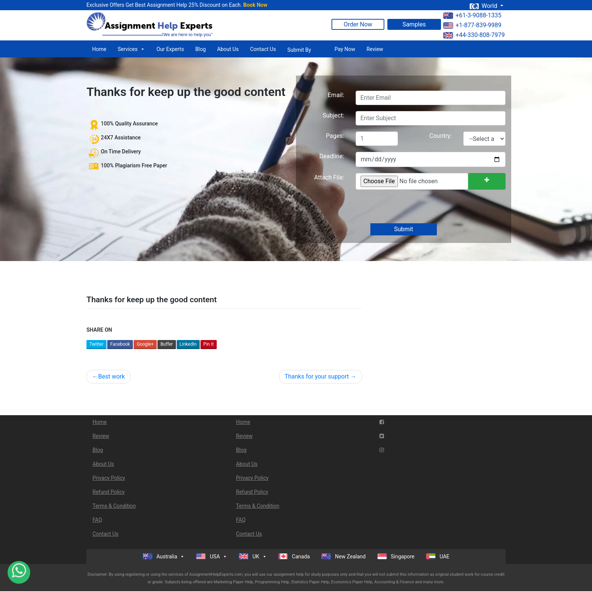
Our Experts (170, 49)
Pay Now (345, 49)
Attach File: (329, 177)
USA (211, 556)
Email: (336, 95)
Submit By (299, 50)
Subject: (333, 115)
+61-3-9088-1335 (472, 15)
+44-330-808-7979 (474, 35)
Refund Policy (108, 492)
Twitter (96, 344)
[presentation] (412, 207)
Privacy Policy (108, 478)
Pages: (335, 135)
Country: (440, 135)
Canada (294, 556)
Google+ (145, 344)
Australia (164, 556)
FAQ (97, 520)
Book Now (255, 5)
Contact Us (263, 49)
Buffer (166, 344)
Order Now (358, 24)
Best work (111, 376)
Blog (200, 49)
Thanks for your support (317, 376)
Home (99, 49)
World (484, 5)
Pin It (209, 344)
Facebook (120, 344)
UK (253, 556)
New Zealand (343, 556)
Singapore (396, 556)
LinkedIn (188, 344)
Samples (414, 24)
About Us (228, 49)
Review (375, 49)
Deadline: (331, 156)
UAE (438, 556)
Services (131, 49)
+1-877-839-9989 (472, 25)
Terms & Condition (114, 506)
